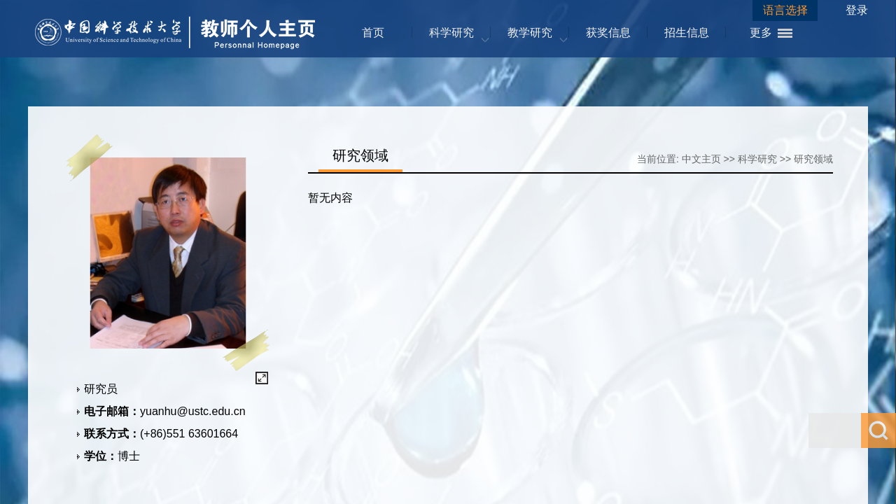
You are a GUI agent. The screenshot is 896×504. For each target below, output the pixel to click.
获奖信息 (608, 32)
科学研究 (451, 32)
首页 (373, 32)
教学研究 (529, 32)
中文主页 (701, 158)
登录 (857, 10)
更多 (761, 32)
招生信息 (686, 32)
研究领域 (813, 158)
